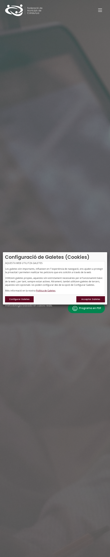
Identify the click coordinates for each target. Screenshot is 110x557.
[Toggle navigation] (100, 10)
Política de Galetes (45, 290)
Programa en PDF (86, 308)
